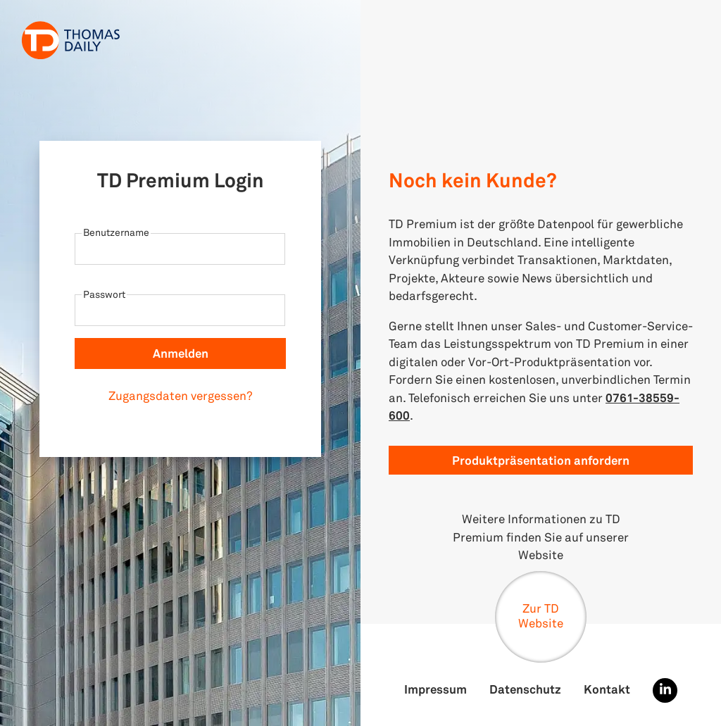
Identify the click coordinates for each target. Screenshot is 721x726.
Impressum (435, 689)
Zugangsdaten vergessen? (180, 395)
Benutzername (116, 232)
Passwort (104, 294)
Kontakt (607, 689)
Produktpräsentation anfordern (540, 460)
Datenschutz (525, 689)
